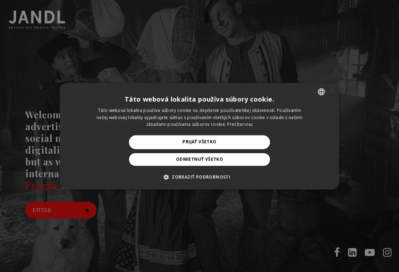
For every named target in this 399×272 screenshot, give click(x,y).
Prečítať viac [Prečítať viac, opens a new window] (240, 125)
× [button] (331, 91)
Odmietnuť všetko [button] (199, 159)
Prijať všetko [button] (199, 142)
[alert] (199, 136)
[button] (199, 176)
